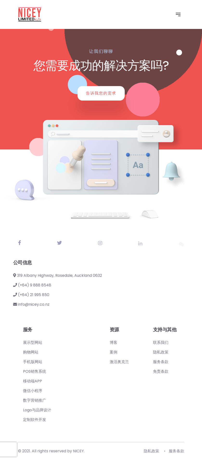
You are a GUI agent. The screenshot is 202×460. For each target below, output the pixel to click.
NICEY (78, 452)
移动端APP (49, 381)
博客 (130, 342)
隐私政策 (177, 352)
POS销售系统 (51, 371)
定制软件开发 (51, 419)
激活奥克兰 (136, 362)
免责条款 (177, 371)
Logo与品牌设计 (54, 410)
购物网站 (47, 352)
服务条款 (177, 362)
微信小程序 (49, 390)
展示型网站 (49, 342)
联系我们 (177, 342)
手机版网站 (49, 362)
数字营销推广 (51, 400)
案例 (130, 352)
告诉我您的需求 (101, 93)
